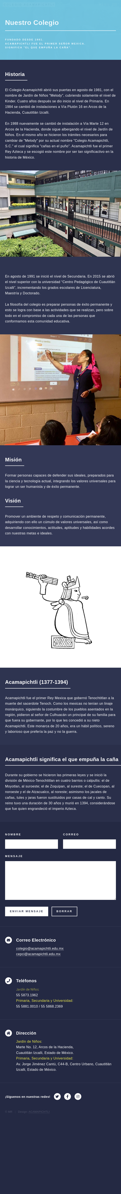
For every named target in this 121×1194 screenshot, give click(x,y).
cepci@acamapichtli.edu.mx (38, 954)
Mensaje (14, 856)
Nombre (13, 834)
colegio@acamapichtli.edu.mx (40, 948)
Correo (71, 834)
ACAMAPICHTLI (39, 1111)
